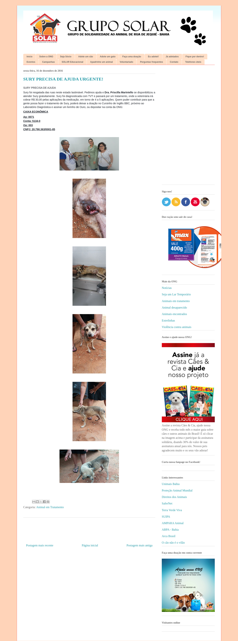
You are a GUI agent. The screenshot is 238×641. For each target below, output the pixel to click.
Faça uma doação (131, 56)
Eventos (31, 62)
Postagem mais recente (39, 545)
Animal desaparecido (174, 307)
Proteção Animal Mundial (177, 490)
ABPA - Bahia (170, 529)
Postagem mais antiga (139, 545)
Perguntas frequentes (151, 62)
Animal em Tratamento (50, 507)
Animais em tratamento (176, 301)
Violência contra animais (176, 327)
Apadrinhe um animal (101, 62)
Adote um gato (107, 56)
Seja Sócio (65, 56)
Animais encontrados (174, 314)
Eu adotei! (153, 56)
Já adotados (172, 56)
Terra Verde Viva (172, 510)
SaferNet (167, 503)
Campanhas (48, 62)
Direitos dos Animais (174, 497)
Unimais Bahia (171, 484)
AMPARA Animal (173, 523)
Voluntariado (126, 62)
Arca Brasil (168, 536)
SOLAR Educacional (72, 62)
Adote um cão (85, 56)
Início (29, 56)
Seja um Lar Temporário (176, 294)
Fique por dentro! (195, 56)
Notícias (167, 287)
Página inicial (90, 545)
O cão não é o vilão (173, 542)
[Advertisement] (188, 126)
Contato (174, 62)
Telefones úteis (193, 62)
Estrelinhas (168, 320)
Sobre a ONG (46, 56)
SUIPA (166, 516)
